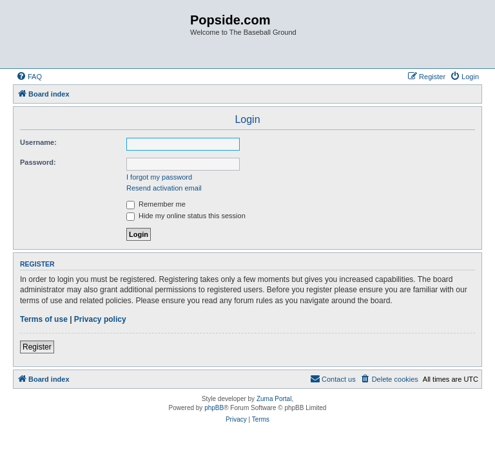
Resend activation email (164, 188)
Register (37, 346)
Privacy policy (100, 319)
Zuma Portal (274, 398)
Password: (38, 162)
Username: (38, 142)
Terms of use (44, 319)
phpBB (214, 407)
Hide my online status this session (186, 216)
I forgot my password (159, 177)
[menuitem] (29, 76)
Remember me (156, 204)
